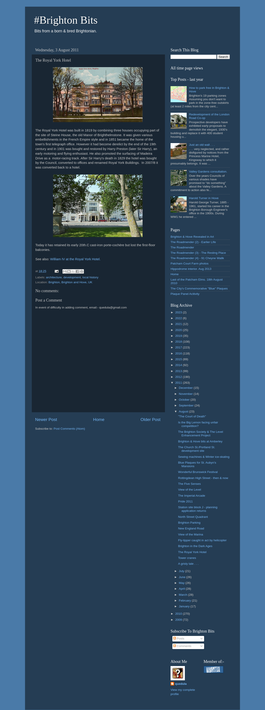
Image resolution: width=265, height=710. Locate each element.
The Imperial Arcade (191, 495)
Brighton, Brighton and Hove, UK (70, 282)
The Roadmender (182, 247)
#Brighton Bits (66, 20)
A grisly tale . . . (188, 563)
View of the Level (189, 489)
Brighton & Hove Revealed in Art (192, 236)
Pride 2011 (185, 501)
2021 (179, 324)
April (182, 588)
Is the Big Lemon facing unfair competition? (198, 424)
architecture (54, 277)
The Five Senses (189, 483)
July (182, 571)
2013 (179, 371)
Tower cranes (187, 558)
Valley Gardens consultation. (208, 171)
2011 (179, 382)
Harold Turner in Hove (203, 198)
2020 (179, 330)
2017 (179, 347)
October (184, 399)
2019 (179, 335)
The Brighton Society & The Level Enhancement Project (200, 433)
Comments (182, 646)
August (184, 411)
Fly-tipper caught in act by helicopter (202, 540)
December (186, 387)
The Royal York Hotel (192, 552)
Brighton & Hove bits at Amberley (200, 441)
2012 (179, 377)
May (182, 583)
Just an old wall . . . (202, 144)
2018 (179, 341)
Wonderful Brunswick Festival (198, 472)
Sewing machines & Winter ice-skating (204, 456)
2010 (179, 613)
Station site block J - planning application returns (198, 509)
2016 (179, 353)
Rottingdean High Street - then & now (203, 478)
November (186, 394)
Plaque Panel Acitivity (185, 294)
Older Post (150, 419)
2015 (179, 359)
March (183, 594)
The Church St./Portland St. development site (196, 449)
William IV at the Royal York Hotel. (75, 259)
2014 (179, 365)
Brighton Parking (189, 522)
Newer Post (46, 419)
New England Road (191, 528)
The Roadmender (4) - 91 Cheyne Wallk (197, 258)
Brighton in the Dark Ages (195, 546)
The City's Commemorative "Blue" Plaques (199, 288)
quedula (181, 683)
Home (98, 419)
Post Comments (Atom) (69, 428)
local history (90, 277)
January (184, 606)
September (186, 405)
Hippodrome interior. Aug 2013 (191, 269)
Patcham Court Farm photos (190, 263)
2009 (179, 619)
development (72, 277)
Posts (178, 638)
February (185, 600)
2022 (179, 318)
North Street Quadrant (193, 516)
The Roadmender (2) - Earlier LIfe (193, 242)
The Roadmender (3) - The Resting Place (198, 252)
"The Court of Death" (192, 416)
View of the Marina (190, 534)
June (182, 577)
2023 (179, 312)
